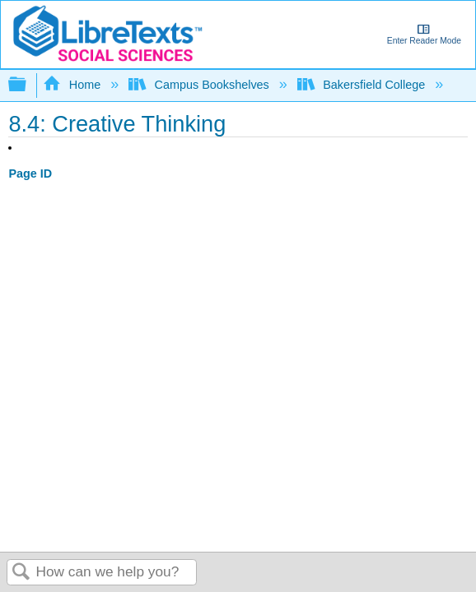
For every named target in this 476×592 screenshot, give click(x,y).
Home (73, 84)
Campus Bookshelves (200, 84)
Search (21, 572)
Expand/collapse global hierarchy (28, 85)
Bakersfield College (362, 84)
